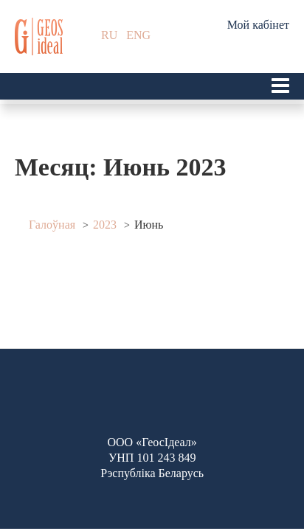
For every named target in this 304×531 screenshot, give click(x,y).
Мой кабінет (258, 24)
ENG (138, 35)
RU (109, 35)
